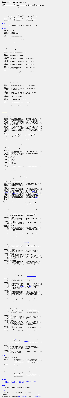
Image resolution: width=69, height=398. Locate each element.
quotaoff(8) (16, 193)
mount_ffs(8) (19, 381)
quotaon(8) (6, 192)
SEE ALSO (4, 379)
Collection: (35, 4)
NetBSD (19, 396)
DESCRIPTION (4, 112)
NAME (3, 11)
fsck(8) (30, 286)
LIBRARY (3, 23)
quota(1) (6, 381)
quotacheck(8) (32, 191)
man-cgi (32, 396)
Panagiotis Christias (38, 396)
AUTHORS (3, 390)
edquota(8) (12, 381)
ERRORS (3, 355)
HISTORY (3, 385)
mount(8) (37, 197)
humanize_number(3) (31, 276)
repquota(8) (13, 382)
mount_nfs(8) (26, 381)
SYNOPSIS (4, 28)
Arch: (29, 4)
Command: (4, 4)
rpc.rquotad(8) (20, 382)
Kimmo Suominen (24, 396)
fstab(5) (23, 190)
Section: (15, 4)
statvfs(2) (21, 238)
